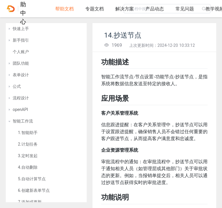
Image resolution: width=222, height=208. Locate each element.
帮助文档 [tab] (64, 9)
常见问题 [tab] (184, 9)
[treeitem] (46, 29)
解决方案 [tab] (124, 9)
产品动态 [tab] (154, 9)
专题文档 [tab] (94, 9)
